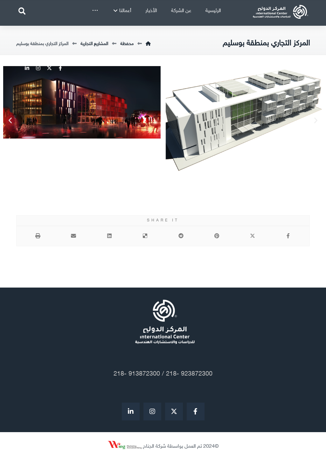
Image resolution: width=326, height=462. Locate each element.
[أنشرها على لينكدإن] (109, 236)
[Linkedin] (26, 68)
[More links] (95, 11)
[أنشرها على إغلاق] (252, 236)
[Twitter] (48, 68)
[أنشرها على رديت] (181, 236)
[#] (131, 412)
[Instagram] (37, 68)
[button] (10, 121)
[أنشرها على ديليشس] (145, 236)
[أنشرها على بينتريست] (216, 236)
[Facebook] (60, 68)
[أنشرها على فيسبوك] (288, 236)
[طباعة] (37, 236)
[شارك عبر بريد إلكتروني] (73, 236)
